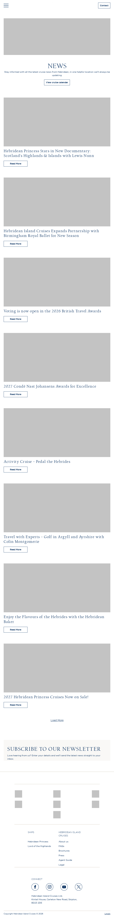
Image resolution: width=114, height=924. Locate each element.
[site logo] (57, 5)
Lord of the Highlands (39, 846)
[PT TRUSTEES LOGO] (95, 804)
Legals (107, 914)
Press (61, 855)
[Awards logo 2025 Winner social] (57, 794)
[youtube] (64, 887)
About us (63, 841)
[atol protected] (57, 814)
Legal (61, 864)
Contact (104, 5)
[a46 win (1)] (95, 794)
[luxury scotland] (57, 804)
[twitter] (79, 887)
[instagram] (50, 887)
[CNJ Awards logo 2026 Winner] (18, 794)
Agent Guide (65, 860)
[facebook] (35, 887)
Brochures (64, 850)
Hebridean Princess (38, 841)
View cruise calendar (57, 82)
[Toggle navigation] (6, 5)
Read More (15, 163)
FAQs (61, 846)
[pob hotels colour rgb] (18, 804)
